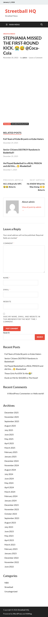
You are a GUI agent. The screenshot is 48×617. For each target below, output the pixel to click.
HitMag (29, 614)
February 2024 (10, 496)
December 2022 (11, 558)
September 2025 (11, 421)
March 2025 (9, 447)
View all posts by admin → (31, 208)
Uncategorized (9, 34)
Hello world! (38, 393)
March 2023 (9, 544)
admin (24, 58)
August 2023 (10, 522)
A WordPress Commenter (18, 393)
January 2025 (10, 456)
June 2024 (9, 478)
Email (6, 290)
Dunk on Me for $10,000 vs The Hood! (21, 378)
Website (7, 302)
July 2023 (8, 527)
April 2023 (9, 540)
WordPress (17, 614)
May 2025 (8, 439)
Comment (8, 243)
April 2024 (9, 487)
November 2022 (11, 562)
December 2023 (11, 505)
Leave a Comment (35, 58)
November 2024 (11, 465)
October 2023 (10, 514)
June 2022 (9, 566)
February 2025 (10, 452)
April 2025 (9, 443)
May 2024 (8, 483)
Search (6, 332)
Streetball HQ (20, 11)
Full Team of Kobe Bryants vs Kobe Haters (23, 139)
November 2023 (11, 509)
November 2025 (11, 417)
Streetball (8, 587)
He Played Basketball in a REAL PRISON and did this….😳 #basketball (22, 164)
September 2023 (11, 518)
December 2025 (11, 412)
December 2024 (11, 461)
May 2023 (8, 536)
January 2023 (10, 553)
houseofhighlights (20, 124)
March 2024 (9, 491)
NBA (6, 582)
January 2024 (10, 500)
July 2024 (8, 474)
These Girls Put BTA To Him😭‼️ (18, 373)
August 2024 (10, 469)
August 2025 (10, 425)
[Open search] (42, 25)
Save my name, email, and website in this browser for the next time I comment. (21, 319)
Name (6, 278)
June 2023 (9, 531)
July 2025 (8, 430)
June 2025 (9, 434)
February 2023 (10, 549)
